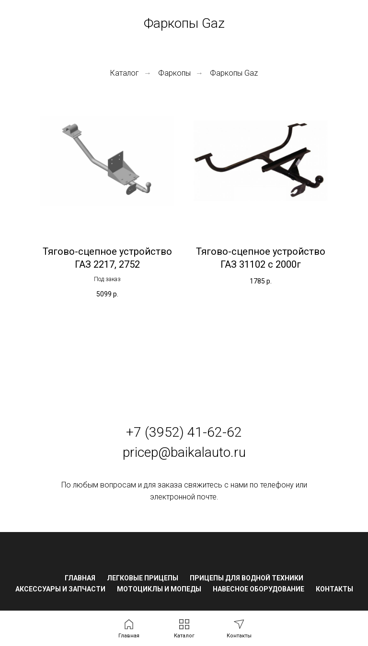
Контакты (334, 589)
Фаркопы (174, 73)
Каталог (124, 73)
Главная (80, 578)
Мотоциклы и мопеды (159, 589)
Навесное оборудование (258, 589)
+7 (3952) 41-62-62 (184, 432)
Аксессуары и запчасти (60, 589)
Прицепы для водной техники (246, 578)
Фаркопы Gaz (234, 73)
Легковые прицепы (142, 578)
